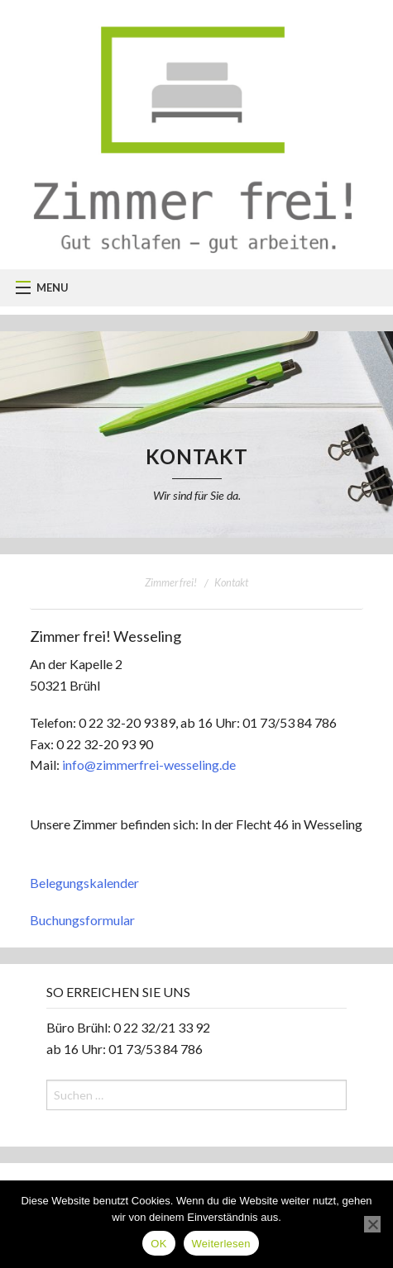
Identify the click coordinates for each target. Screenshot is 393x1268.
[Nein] (372, 1224)
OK (158, 1243)
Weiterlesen (221, 1243)
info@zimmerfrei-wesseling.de (149, 764)
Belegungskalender (84, 882)
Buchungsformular (82, 920)
